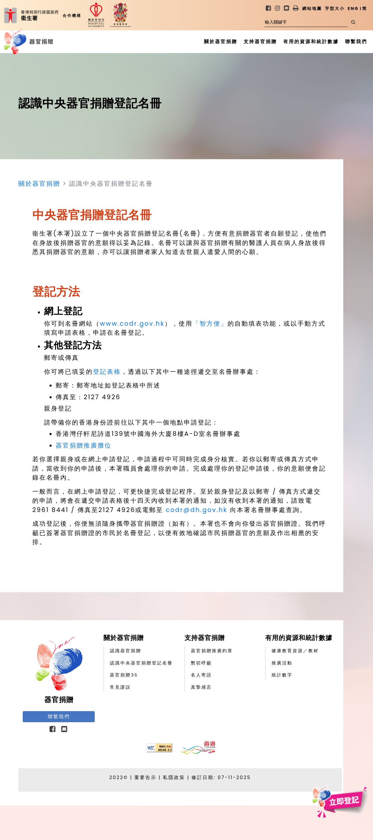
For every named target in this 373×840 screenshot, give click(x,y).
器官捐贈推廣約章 (212, 651)
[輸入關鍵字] (306, 22)
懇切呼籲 (201, 663)
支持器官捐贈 (204, 638)
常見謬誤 (120, 687)
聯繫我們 (59, 716)
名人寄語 (201, 675)
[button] (296, 8)
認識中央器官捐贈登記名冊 (141, 663)
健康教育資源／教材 (295, 651)
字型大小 (335, 8)
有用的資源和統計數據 (298, 638)
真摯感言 (201, 687)
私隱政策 (174, 777)
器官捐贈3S (124, 675)
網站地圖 (312, 8)
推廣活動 (282, 663)
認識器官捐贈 (125, 651)
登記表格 (107, 371)
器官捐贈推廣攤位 (84, 445)
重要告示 (145, 777)
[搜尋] (353, 22)
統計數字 (282, 675)
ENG (353, 8)
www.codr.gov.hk (132, 323)
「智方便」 (210, 323)
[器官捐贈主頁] (14, 42)
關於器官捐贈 (39, 183)
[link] (269, 8)
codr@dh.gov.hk (197, 510)
